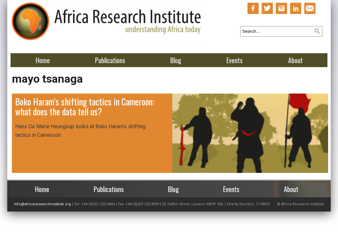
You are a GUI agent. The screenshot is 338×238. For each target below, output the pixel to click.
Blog (175, 60)
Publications (110, 60)
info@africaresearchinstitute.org (42, 204)
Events (234, 60)
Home (43, 60)
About (295, 60)
